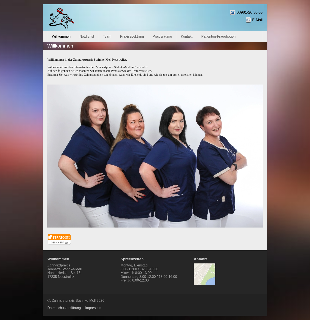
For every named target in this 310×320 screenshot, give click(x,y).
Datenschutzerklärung (64, 308)
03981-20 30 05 (250, 12)
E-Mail (257, 20)
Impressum (93, 308)
